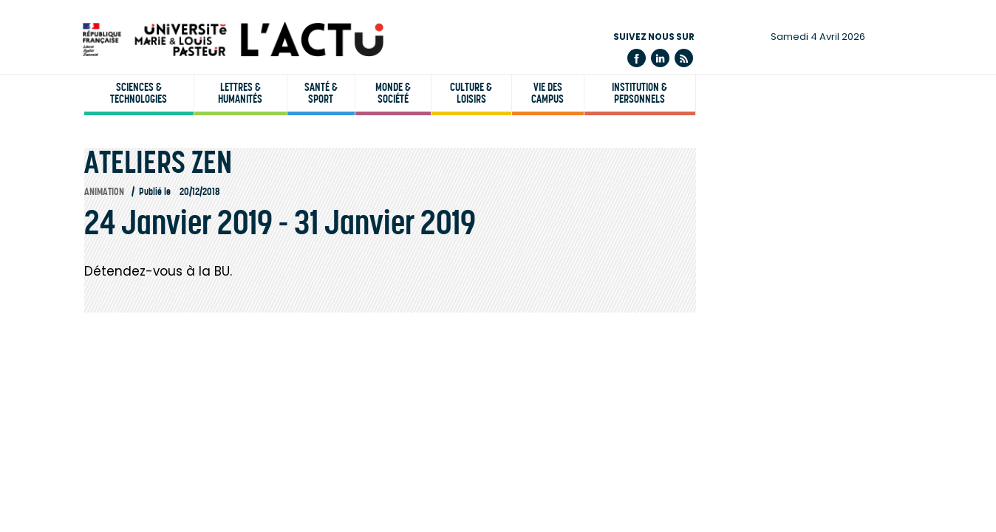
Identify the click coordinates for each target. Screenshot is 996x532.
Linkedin (660, 58)
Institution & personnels (639, 93)
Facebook (636, 58)
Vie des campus (547, 93)
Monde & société (393, 93)
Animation (104, 191)
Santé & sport (321, 93)
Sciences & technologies (138, 93)
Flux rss (684, 58)
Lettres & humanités (240, 93)
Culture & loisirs (471, 93)
